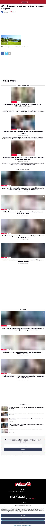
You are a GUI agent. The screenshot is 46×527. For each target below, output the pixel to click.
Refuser (23, 519)
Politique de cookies (17, 525)
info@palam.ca (34, 498)
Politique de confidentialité (26, 525)
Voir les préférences (23, 522)
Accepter (23, 515)
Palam (5, 11)
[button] (44, 505)
